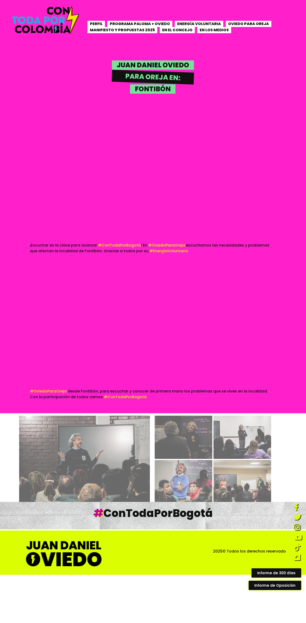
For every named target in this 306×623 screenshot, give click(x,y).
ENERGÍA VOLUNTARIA (199, 24)
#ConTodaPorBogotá (119, 245)
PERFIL (96, 24)
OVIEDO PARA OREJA (248, 24)
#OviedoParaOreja (166, 245)
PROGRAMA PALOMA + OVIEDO (140, 24)
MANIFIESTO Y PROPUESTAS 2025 (122, 30)
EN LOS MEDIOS (214, 30)
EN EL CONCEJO (177, 30)
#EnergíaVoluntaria (168, 251)
